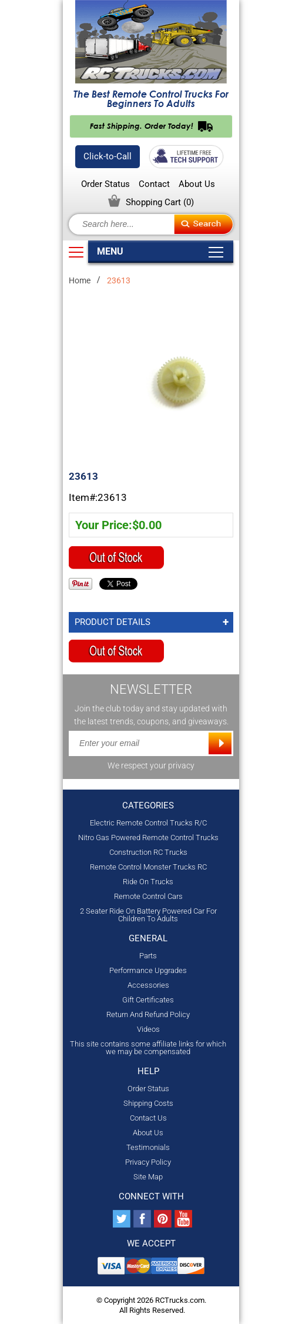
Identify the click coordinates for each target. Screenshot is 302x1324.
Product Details (112, 622)
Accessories (148, 985)
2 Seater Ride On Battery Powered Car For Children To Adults (148, 914)
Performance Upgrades (148, 970)
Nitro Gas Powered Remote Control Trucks (148, 837)
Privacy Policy (148, 1162)
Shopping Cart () (160, 202)
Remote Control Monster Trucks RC (148, 867)
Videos (148, 1029)
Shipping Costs (148, 1103)
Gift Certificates (148, 1000)
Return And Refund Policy (148, 1014)
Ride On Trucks (148, 881)
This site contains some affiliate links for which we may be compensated (148, 1047)
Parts (148, 955)
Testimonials (148, 1147)
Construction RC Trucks (148, 852)
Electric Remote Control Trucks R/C (148, 823)
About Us (197, 184)
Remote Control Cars (148, 896)
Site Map (148, 1177)
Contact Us (148, 1118)
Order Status (105, 184)
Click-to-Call (107, 156)
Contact (154, 184)
